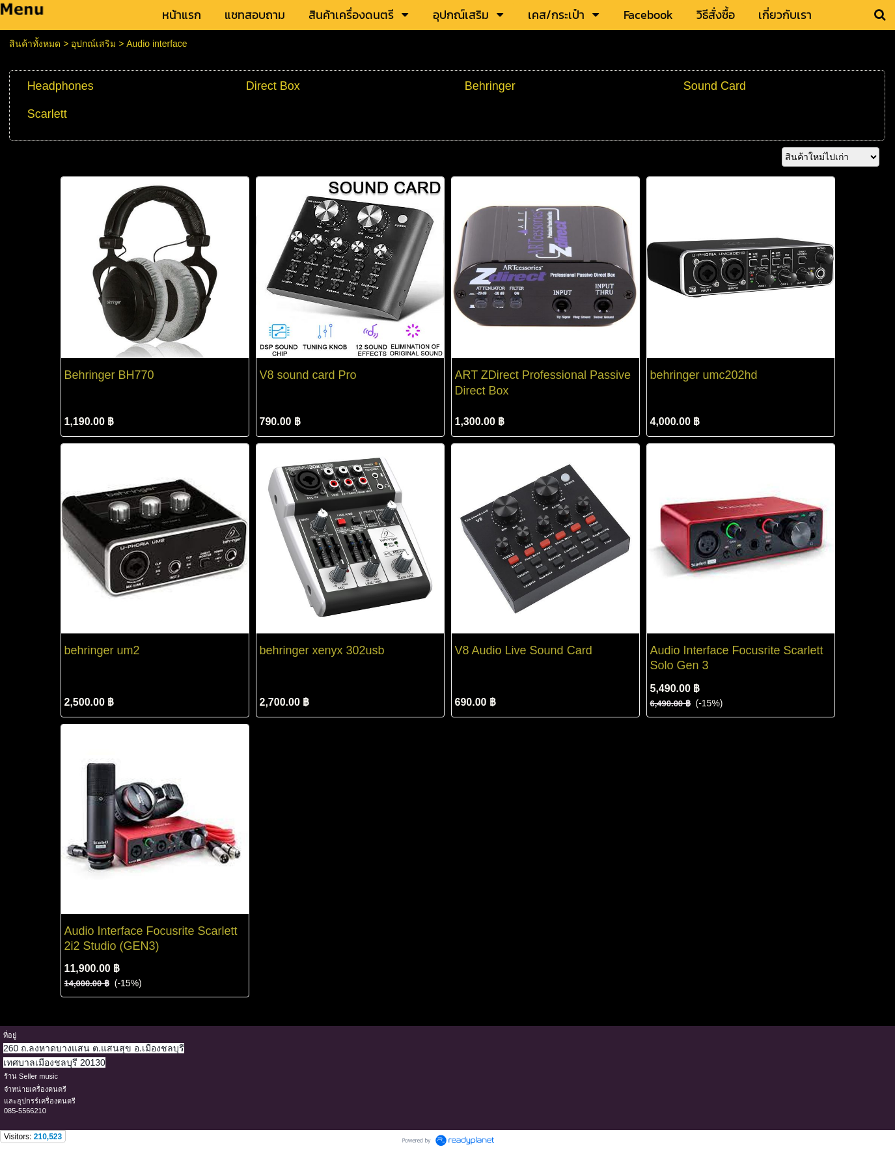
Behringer (490, 85)
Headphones (60, 85)
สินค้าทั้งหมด (35, 43)
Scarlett (47, 113)
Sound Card (714, 85)
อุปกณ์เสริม (93, 43)
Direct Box (273, 85)
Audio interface (156, 43)
